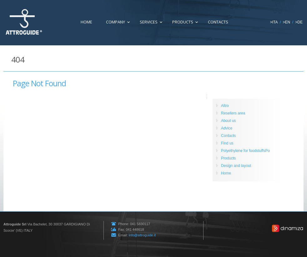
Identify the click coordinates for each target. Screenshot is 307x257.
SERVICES (149, 22)
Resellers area (233, 113)
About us (228, 120)
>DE (299, 22)
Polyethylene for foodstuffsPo (245, 151)
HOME (86, 22)
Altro (225, 105)
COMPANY (115, 22)
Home (226, 173)
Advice (226, 128)
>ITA (274, 22)
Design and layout (236, 166)
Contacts (218, 22)
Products (182, 22)
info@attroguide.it (142, 235)
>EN (286, 22)
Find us (227, 143)
